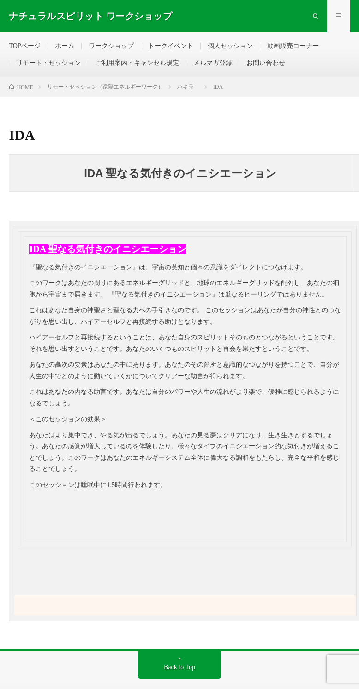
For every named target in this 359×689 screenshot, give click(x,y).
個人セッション (230, 45)
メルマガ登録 (212, 62)
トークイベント (170, 45)
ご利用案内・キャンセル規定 (137, 62)
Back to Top (179, 667)
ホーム (64, 45)
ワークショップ (111, 45)
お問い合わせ (265, 62)
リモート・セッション (48, 62)
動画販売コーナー (293, 45)
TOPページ (24, 45)
